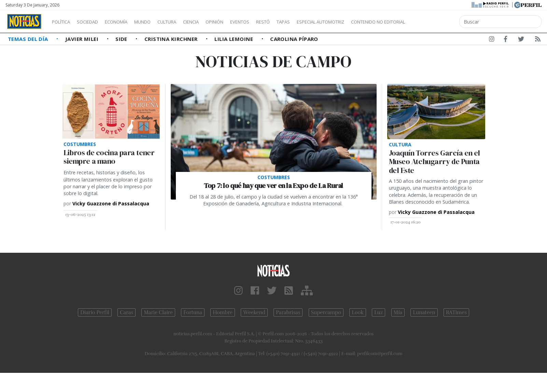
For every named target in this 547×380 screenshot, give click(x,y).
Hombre (223, 312)
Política (63, 21)
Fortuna (192, 312)
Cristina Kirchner (171, 38)
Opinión (242, 21)
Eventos (272, 21)
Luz (378, 312)
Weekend (254, 312)
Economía (127, 21)
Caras (126, 312)
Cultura (186, 21)
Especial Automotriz (366, 21)
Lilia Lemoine (234, 38)
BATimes (456, 312)
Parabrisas (288, 312)
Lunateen (424, 312)
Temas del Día (29, 38)
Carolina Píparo (294, 38)
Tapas (322, 21)
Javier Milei (82, 38)
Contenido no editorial (436, 21)
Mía (398, 312)
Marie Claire (158, 312)
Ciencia (214, 21)
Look (358, 312)
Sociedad (94, 21)
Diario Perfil (94, 312)
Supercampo (326, 312)
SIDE (122, 38)
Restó (299, 21)
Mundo (158, 21)
